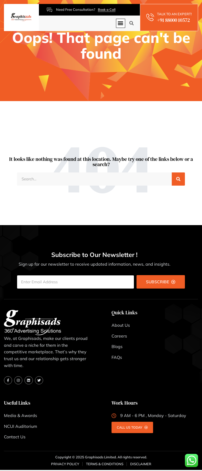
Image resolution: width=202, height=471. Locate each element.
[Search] (178, 179)
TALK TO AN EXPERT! (175, 14)
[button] (120, 23)
